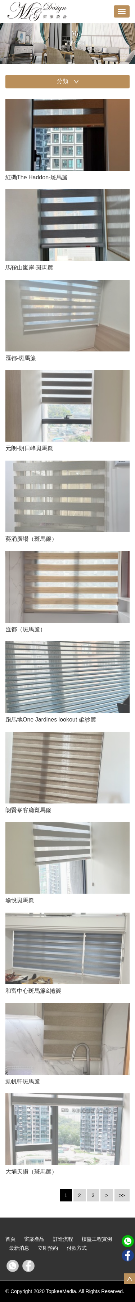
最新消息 (19, 1248)
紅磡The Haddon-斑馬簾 (36, 177)
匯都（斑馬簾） (25, 629)
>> (122, 1195)
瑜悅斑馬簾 (19, 900)
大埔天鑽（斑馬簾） (31, 1172)
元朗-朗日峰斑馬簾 (29, 448)
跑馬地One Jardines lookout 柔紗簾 (50, 719)
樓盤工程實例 (97, 1239)
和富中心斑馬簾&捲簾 (33, 991)
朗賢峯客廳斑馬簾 (28, 810)
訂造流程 (63, 1239)
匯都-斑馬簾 (20, 358)
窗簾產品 (34, 1239)
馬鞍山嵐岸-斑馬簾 (29, 267)
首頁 (10, 1239)
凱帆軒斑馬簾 (22, 1081)
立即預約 (48, 1248)
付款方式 (77, 1248)
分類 (68, 82)
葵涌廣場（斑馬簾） (31, 539)
